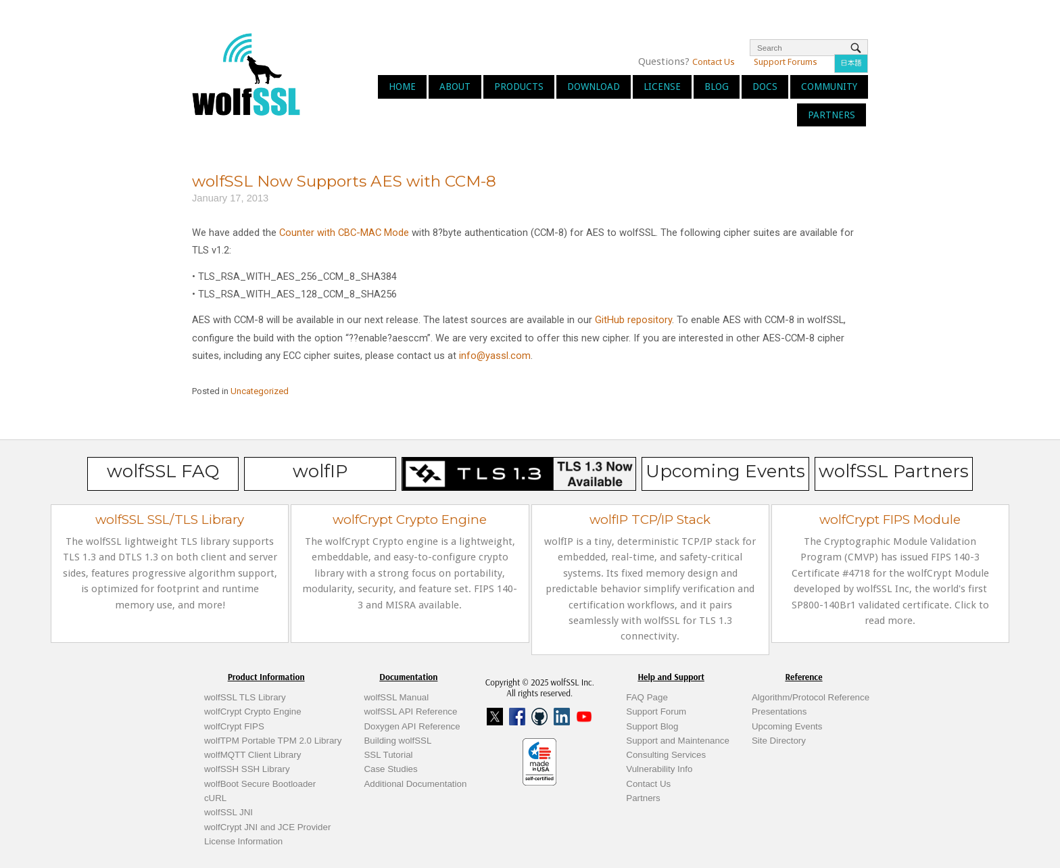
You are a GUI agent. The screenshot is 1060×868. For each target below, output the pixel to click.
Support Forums (785, 62)
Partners (831, 115)
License (662, 86)
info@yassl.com (495, 355)
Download (593, 86)
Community (829, 86)
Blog (716, 86)
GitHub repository (633, 320)
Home (402, 86)
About (455, 86)
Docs (764, 86)
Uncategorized (260, 391)
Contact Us (713, 62)
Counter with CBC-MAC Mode (344, 232)
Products (519, 86)
